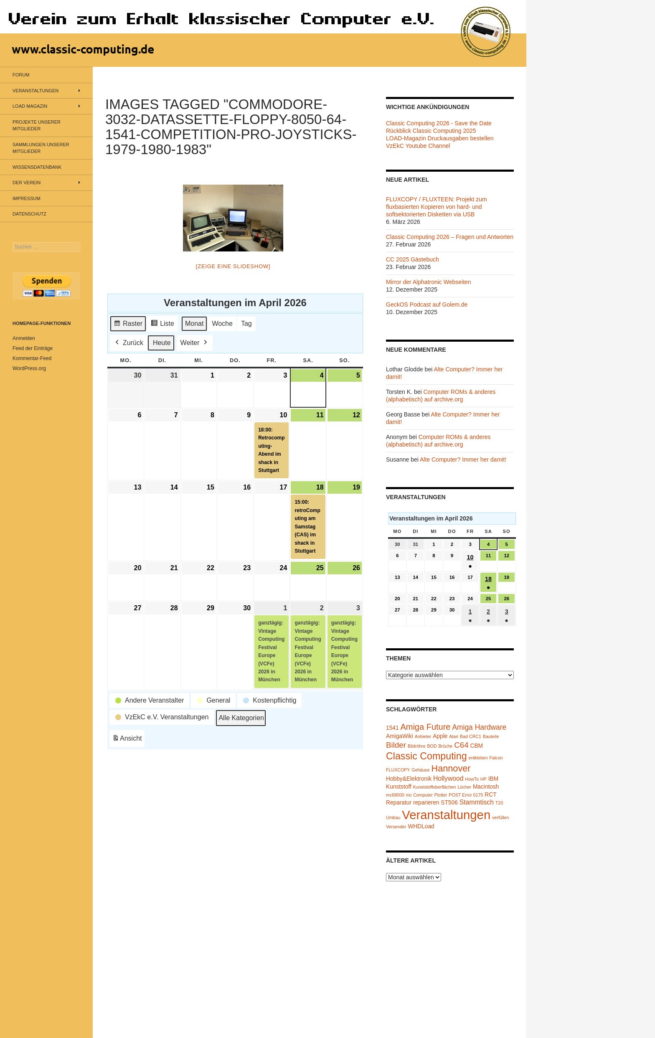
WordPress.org (29, 368)
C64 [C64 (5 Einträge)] (461, 745)
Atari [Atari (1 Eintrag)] (453, 736)
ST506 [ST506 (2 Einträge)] (449, 802)
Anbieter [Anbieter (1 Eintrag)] (423, 736)
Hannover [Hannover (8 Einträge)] (450, 768)
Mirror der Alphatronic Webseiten (428, 282)
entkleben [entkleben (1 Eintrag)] (477, 757)
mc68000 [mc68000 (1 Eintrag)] (395, 794)
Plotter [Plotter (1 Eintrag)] (440, 794)
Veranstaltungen (35, 90)
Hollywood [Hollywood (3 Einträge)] (448, 778)
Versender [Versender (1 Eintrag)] (396, 826)
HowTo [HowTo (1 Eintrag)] (472, 779)
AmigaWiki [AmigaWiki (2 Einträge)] (399, 736)
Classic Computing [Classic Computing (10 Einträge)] (426, 756)
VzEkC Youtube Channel (418, 145)
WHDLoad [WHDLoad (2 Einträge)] (421, 826)
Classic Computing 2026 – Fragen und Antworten (449, 236)
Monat (194, 323)
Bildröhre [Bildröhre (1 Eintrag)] (417, 746)
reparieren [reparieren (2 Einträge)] (426, 802)
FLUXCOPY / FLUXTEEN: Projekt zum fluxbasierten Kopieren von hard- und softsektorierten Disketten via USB (436, 207)
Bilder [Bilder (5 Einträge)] (396, 745)
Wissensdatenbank (37, 167)
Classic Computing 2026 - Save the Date (439, 123)
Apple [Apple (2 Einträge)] (440, 736)
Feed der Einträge (33, 348)
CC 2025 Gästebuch (412, 259)
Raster (127, 324)
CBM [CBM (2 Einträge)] (476, 746)
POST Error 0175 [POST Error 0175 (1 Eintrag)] (466, 794)
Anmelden (24, 338)
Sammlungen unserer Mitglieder (41, 148)
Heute (162, 342)
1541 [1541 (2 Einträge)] (392, 728)
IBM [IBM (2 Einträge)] (493, 779)
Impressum (27, 198)
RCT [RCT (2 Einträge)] (490, 795)
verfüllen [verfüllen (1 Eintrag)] (500, 817)
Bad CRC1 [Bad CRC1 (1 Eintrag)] (470, 736)
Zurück (128, 342)
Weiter (194, 342)
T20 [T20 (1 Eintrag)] (499, 802)
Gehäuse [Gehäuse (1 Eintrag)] (420, 769)
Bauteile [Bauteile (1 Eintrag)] (491, 736)
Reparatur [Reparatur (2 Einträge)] (398, 802)
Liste (162, 324)
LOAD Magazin (30, 106)
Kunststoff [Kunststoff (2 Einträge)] (398, 787)
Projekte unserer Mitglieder (37, 125)
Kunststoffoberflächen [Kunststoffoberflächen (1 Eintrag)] (434, 786)
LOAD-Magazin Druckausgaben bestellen (440, 138)
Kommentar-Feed (32, 358)
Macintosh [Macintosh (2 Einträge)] (486, 787)
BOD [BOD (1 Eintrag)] (432, 746)
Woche (222, 323)
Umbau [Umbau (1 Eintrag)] (393, 817)
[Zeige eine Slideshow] (233, 266)
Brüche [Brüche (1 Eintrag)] (445, 746)
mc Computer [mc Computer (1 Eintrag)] (419, 794)
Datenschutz (29, 213)
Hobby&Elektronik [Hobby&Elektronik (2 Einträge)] (409, 779)
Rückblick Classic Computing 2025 (431, 130)
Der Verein (27, 182)
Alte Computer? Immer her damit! (463, 459)
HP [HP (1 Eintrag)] (483, 779)
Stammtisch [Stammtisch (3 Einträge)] (477, 802)
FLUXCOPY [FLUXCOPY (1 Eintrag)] (398, 769)
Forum (21, 74)
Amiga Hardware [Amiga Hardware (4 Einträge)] (479, 727)
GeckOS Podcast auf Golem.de (426, 304)
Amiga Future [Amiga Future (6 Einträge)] (425, 726)
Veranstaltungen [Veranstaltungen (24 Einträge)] (446, 815)
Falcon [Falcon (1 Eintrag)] (496, 757)
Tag (246, 323)
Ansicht (128, 739)
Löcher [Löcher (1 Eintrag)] (464, 786)
